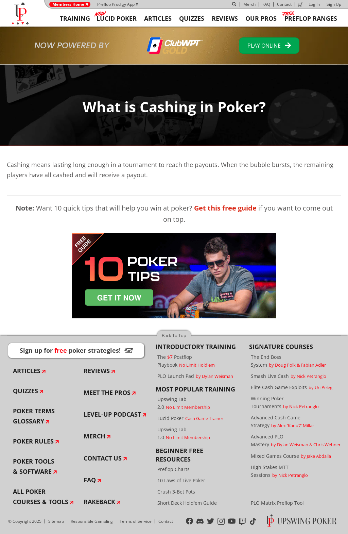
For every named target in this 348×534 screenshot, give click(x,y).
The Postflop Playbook (186, 361)
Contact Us (103, 458)
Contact (284, 4)
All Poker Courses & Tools (40, 496)
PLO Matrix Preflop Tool (277, 503)
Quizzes (25, 391)
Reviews (97, 371)
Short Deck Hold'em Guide (187, 503)
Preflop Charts (173, 469)
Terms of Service (136, 521)
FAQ (266, 4)
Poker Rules (33, 441)
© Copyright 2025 (24, 521)
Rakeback (99, 502)
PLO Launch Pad (195, 376)
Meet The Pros (107, 392)
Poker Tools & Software (33, 466)
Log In (314, 4)
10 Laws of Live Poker (181, 480)
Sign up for (76, 350)
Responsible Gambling (92, 521)
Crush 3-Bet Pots (176, 491)
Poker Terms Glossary (34, 416)
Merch (249, 4)
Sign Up (334, 4)
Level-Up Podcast (112, 414)
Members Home (68, 4)
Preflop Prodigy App (116, 4)
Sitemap (56, 521)
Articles (26, 371)
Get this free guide (225, 208)
